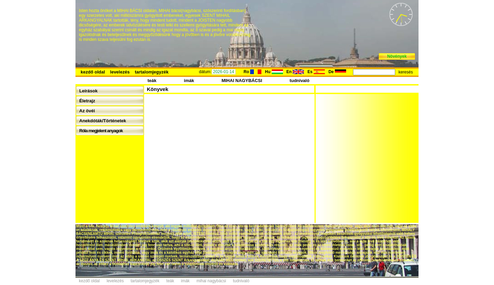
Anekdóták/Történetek (102, 120)
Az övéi (87, 110)
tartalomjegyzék (151, 72)
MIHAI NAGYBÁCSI (242, 80)
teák (152, 80)
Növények (397, 56)
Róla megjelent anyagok (101, 130)
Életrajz (87, 100)
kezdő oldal (93, 72)
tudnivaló (299, 80)
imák (189, 80)
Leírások (88, 90)
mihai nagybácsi (211, 280)
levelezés (120, 72)
